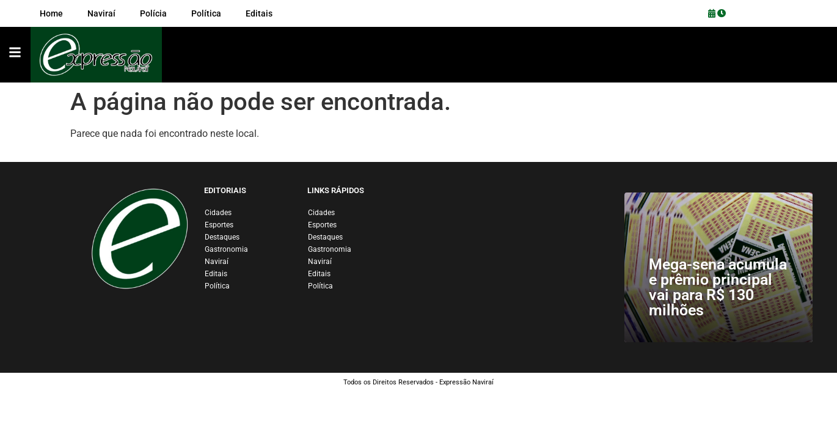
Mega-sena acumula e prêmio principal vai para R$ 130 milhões (718, 287)
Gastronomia (226, 249)
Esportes (219, 225)
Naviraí (216, 261)
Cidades (218, 212)
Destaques (222, 237)
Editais (216, 274)
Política (217, 286)
